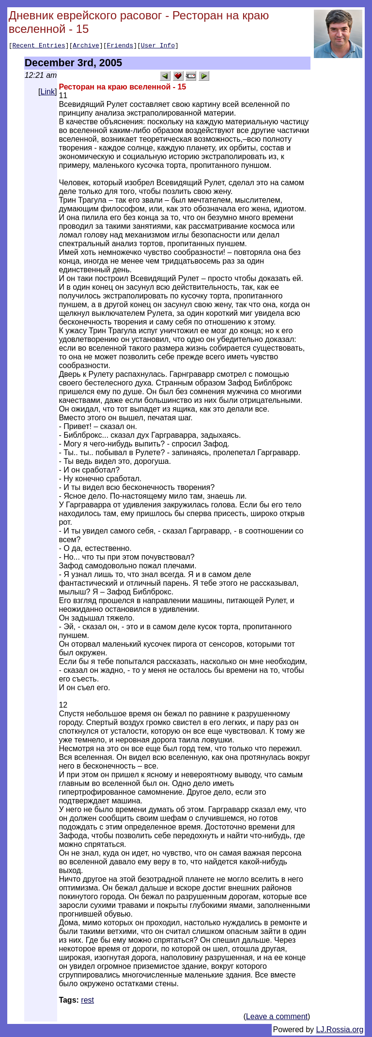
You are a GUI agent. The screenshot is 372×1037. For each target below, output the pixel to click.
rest (87, 1001)
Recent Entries (38, 46)
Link (48, 93)
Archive (86, 46)
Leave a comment (277, 1018)
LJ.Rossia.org (340, 1031)
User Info (158, 46)
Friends (120, 46)
